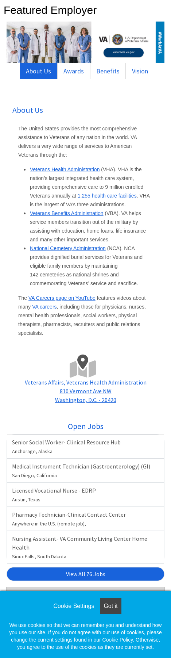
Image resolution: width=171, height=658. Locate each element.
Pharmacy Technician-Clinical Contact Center (69, 519)
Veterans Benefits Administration (67, 213)
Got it (110, 606)
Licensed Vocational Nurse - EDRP (54, 495)
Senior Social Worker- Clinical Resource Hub (66, 447)
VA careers (44, 307)
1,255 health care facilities (107, 196)
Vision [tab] (140, 71)
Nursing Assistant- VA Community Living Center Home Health (79, 547)
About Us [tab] (38, 71)
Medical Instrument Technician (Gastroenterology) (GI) (81, 471)
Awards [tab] (73, 71)
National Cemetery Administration (68, 248)
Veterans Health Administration (65, 169)
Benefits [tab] (108, 71)
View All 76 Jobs (85, 574)
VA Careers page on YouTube (62, 298)
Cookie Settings (73, 606)
